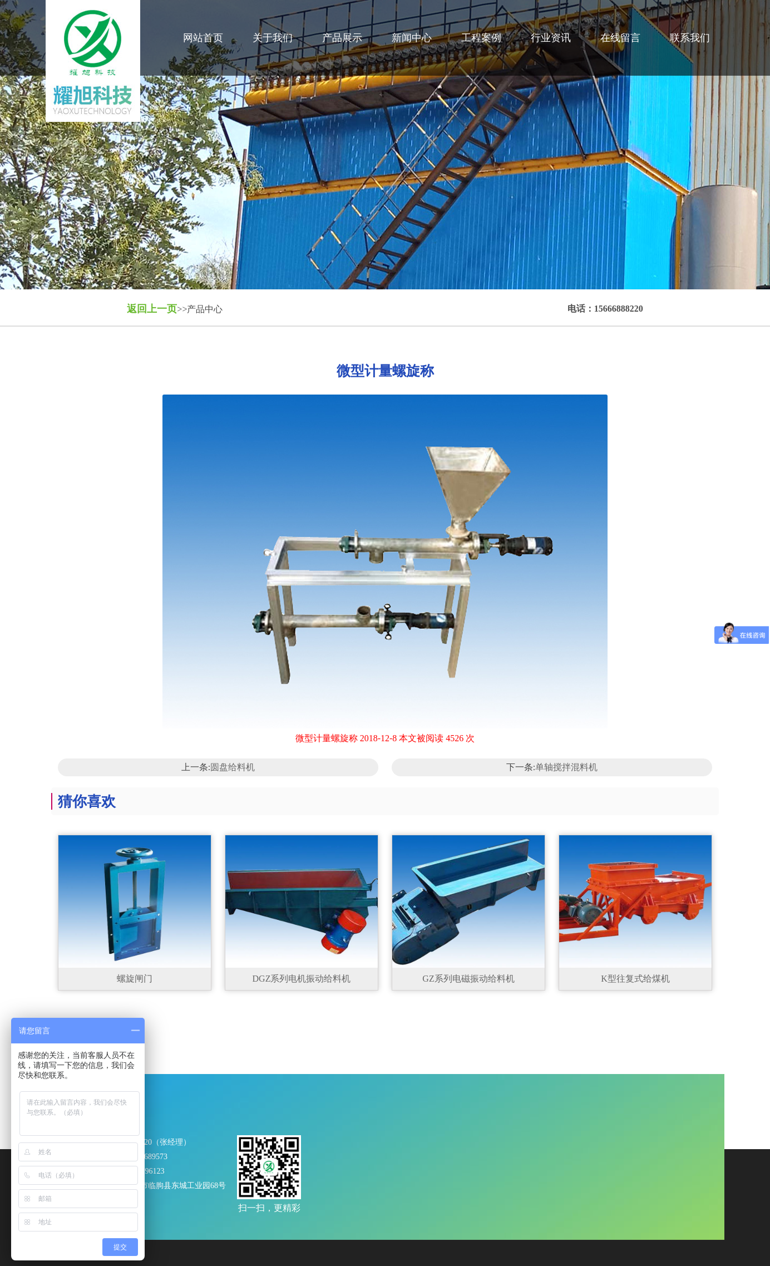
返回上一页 (152, 308)
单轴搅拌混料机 (566, 767)
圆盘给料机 (232, 767)
